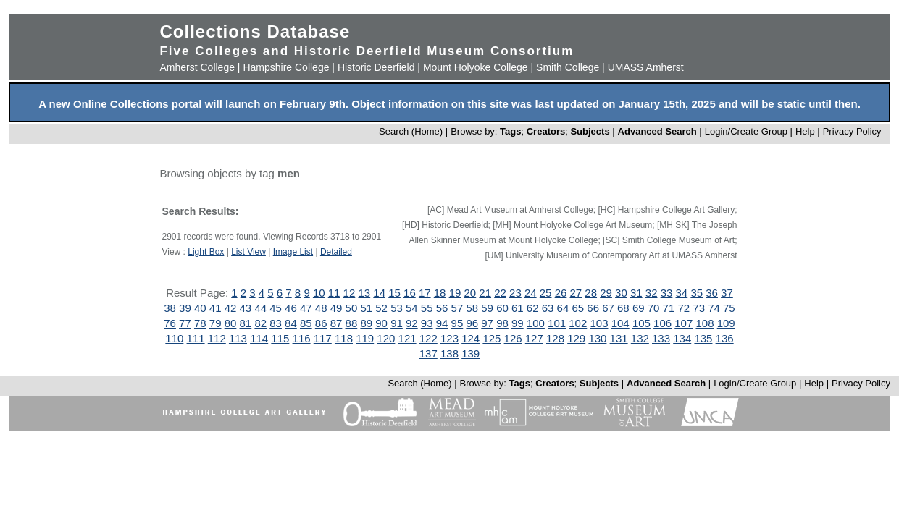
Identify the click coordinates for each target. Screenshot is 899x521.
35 (696, 293)
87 (336, 323)
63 (548, 308)
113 (238, 338)
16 (409, 293)
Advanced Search (657, 131)
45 (275, 308)
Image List (293, 252)
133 (661, 338)
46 (291, 308)
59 (487, 308)
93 (427, 323)
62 (533, 308)
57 (457, 308)
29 (606, 293)
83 (275, 323)
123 (449, 338)
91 (396, 323)
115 (280, 338)
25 (546, 293)
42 (231, 308)
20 (470, 293)
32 (651, 293)
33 (667, 293)
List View (248, 252)
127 (534, 338)
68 (623, 308)
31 (636, 293)
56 (442, 308)
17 (425, 293)
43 (246, 308)
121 (407, 338)
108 (704, 323)
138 (449, 353)
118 (344, 338)
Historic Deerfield (376, 67)
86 (321, 323)
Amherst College (197, 67)
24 (530, 293)
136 (725, 338)
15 (394, 293)
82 (260, 323)
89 (366, 323)
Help (805, 131)
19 (455, 293)
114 (259, 338)
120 (386, 338)
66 (593, 308)
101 (557, 323)
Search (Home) (411, 131)
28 (591, 293)
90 (381, 323)
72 (683, 308)
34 (682, 293)
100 (536, 323)
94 (442, 323)
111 (196, 338)
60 (502, 308)
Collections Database (254, 31)
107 (683, 323)
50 (352, 308)
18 (440, 293)
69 (638, 308)
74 (714, 308)
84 (291, 323)
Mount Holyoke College (475, 67)
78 (200, 323)
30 (621, 293)
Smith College (567, 67)
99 (517, 323)
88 (352, 323)
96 (472, 323)
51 (366, 308)
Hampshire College (286, 67)
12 (349, 293)
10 (319, 293)
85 (306, 323)
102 (578, 323)
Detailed (336, 252)
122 (428, 338)
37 (727, 293)
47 (306, 308)
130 (597, 338)
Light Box (206, 252)
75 (729, 308)
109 (726, 323)
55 (427, 308)
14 (379, 293)
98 (502, 323)
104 (620, 323)
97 (487, 323)
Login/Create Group (747, 131)
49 (336, 308)
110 (174, 338)
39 (185, 308)
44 (260, 308)
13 (364, 293)
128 (555, 338)
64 (563, 308)
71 (669, 308)
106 (662, 323)
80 (231, 323)
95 (457, 323)
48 (321, 308)
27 (576, 293)
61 (517, 308)
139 (470, 353)
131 (619, 338)
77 (185, 323)
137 (428, 353)
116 (302, 338)
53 (396, 308)
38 (170, 308)
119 (365, 338)
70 (654, 308)
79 (215, 323)
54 (412, 308)
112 (217, 338)
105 (641, 323)
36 (712, 293)
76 (170, 323)
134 (682, 338)
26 (561, 293)
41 (215, 308)
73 (699, 308)
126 (513, 338)
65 (578, 308)
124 (470, 338)
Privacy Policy (852, 131)
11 (334, 293)
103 (599, 323)
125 (491, 338)
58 (472, 308)
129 (576, 338)
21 (485, 293)
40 (200, 308)
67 (608, 308)
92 (412, 323)
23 (515, 293)
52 (381, 308)
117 (323, 338)
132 (640, 338)
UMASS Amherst (646, 67)
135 (703, 338)
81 (246, 323)
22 (500, 293)
